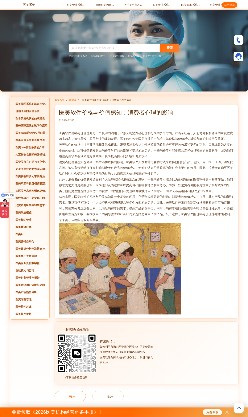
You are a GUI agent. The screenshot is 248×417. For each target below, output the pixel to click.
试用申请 (229, 4)
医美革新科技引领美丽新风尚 (31, 183)
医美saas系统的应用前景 (190, 4)
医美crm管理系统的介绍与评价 (31, 147)
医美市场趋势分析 (26, 292)
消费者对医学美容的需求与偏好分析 (31, 205)
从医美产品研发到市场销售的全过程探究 (31, 190)
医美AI (19, 234)
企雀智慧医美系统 (78, 56)
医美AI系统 (133, 56)
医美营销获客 (23, 227)
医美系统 (29, 4)
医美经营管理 (23, 299)
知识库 (72, 100)
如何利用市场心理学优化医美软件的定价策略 (126, 346)
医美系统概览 (23, 212)
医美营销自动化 (24, 241)
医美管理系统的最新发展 (219, 4)
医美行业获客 (117, 56)
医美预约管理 (23, 219)
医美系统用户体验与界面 (30, 284)
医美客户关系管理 (26, 255)
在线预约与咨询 (24, 270)
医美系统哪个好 (99, 56)
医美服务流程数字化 (27, 263)
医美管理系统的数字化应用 (162, 4)
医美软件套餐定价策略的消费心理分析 (122, 352)
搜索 (170, 47)
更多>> (104, 362)
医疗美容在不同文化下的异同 (31, 198)
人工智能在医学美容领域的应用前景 (31, 154)
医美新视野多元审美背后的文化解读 (31, 176)
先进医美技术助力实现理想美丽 (31, 169)
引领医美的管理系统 (104, 4)
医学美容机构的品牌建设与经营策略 (133, 4)
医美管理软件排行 (152, 56)
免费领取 (212, 412)
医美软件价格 (23, 313)
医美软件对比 (23, 306)
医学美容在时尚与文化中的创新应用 (31, 161)
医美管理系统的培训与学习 (76, 4)
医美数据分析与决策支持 (30, 248)
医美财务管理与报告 (27, 277)
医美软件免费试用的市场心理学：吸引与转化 (126, 357)
